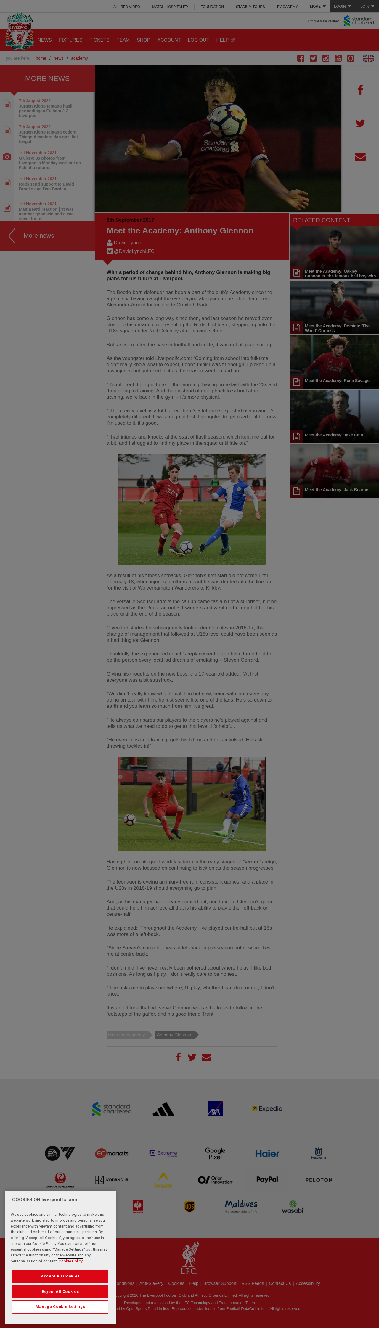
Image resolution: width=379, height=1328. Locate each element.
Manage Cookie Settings (60, 1320)
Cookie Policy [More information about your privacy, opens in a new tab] (71, 1274)
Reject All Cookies (60, 1305)
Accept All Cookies (60, 1290)
